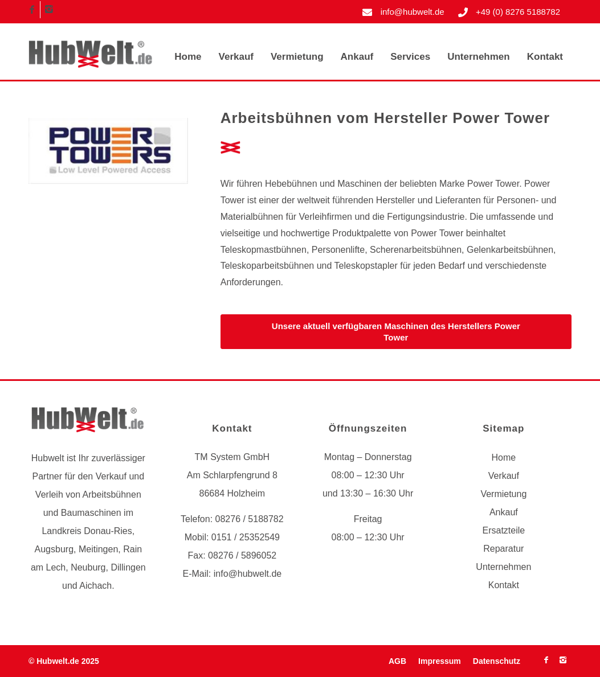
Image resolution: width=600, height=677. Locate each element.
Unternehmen (503, 567)
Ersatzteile (503, 530)
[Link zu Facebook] (31, 9)
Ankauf (503, 512)
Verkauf (503, 476)
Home (504, 457)
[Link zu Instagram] (49, 9)
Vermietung (503, 494)
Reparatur (503, 548)
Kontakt (503, 585)
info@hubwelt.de (412, 12)
